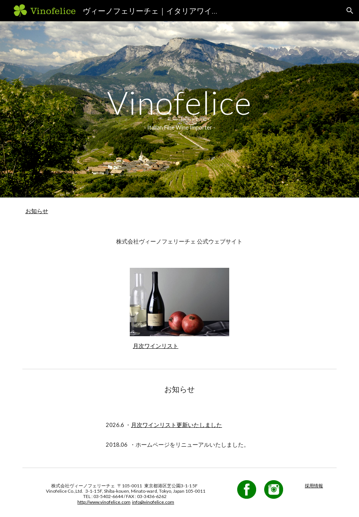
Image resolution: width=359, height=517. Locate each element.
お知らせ (36, 211)
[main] (179, 109)
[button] (350, 11)
